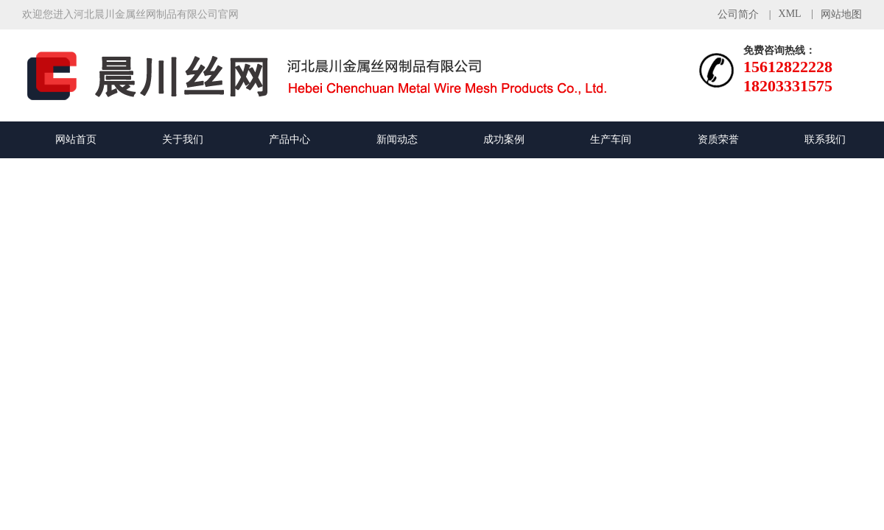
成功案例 (504, 139)
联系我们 (825, 139)
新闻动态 (397, 139)
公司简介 (738, 14)
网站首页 (76, 139)
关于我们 (182, 139)
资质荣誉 (718, 139)
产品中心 (289, 139)
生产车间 (610, 139)
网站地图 (841, 14)
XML (790, 13)
